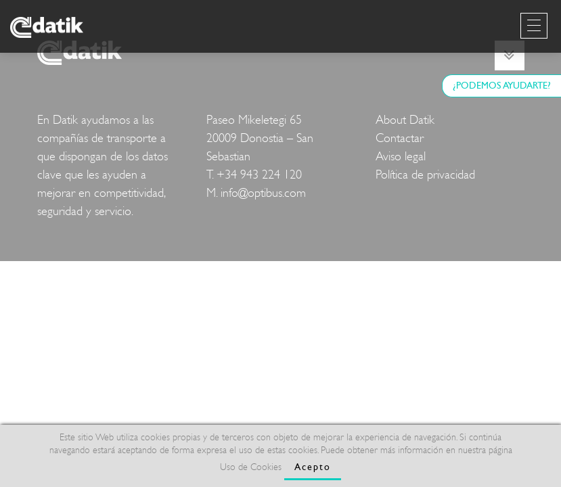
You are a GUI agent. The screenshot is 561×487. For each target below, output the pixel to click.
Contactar (400, 138)
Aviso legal (401, 156)
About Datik (405, 120)
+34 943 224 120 (259, 175)
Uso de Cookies (251, 467)
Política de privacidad (425, 175)
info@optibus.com (263, 193)
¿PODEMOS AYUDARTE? (502, 85)
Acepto (312, 467)
